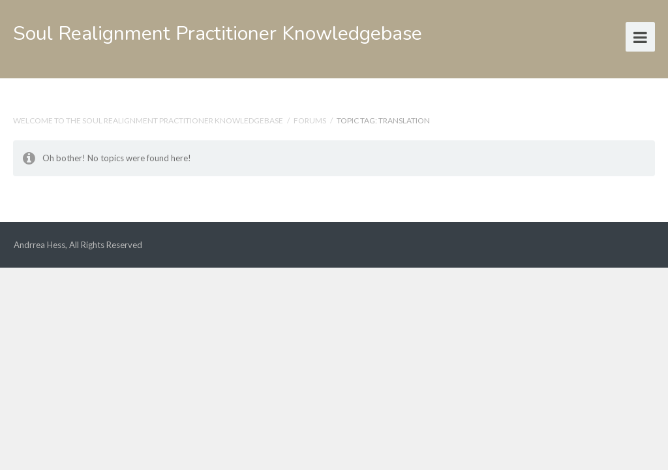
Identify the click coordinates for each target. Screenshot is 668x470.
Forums (310, 120)
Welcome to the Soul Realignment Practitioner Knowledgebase (148, 120)
